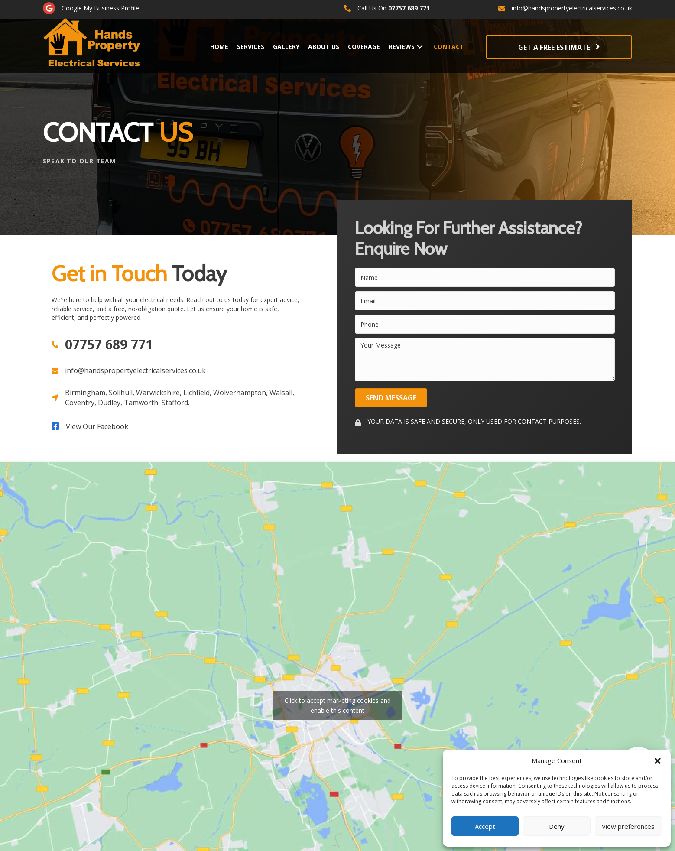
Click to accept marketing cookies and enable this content (338, 705)
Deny (557, 826)
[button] (657, 761)
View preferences (628, 826)
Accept (485, 826)
